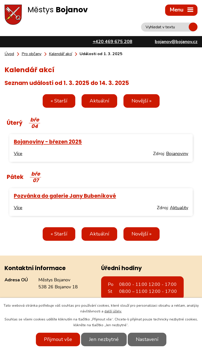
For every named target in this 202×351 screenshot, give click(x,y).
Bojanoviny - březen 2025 (48, 141)
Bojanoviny (177, 154)
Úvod (9, 54)
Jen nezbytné (104, 339)
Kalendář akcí (60, 54)
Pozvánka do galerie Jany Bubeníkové (65, 195)
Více (18, 154)
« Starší (59, 100)
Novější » (141, 100)
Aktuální (99, 100)
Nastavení (147, 339)
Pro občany (31, 54)
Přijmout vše (58, 339)
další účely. (113, 311)
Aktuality (179, 208)
